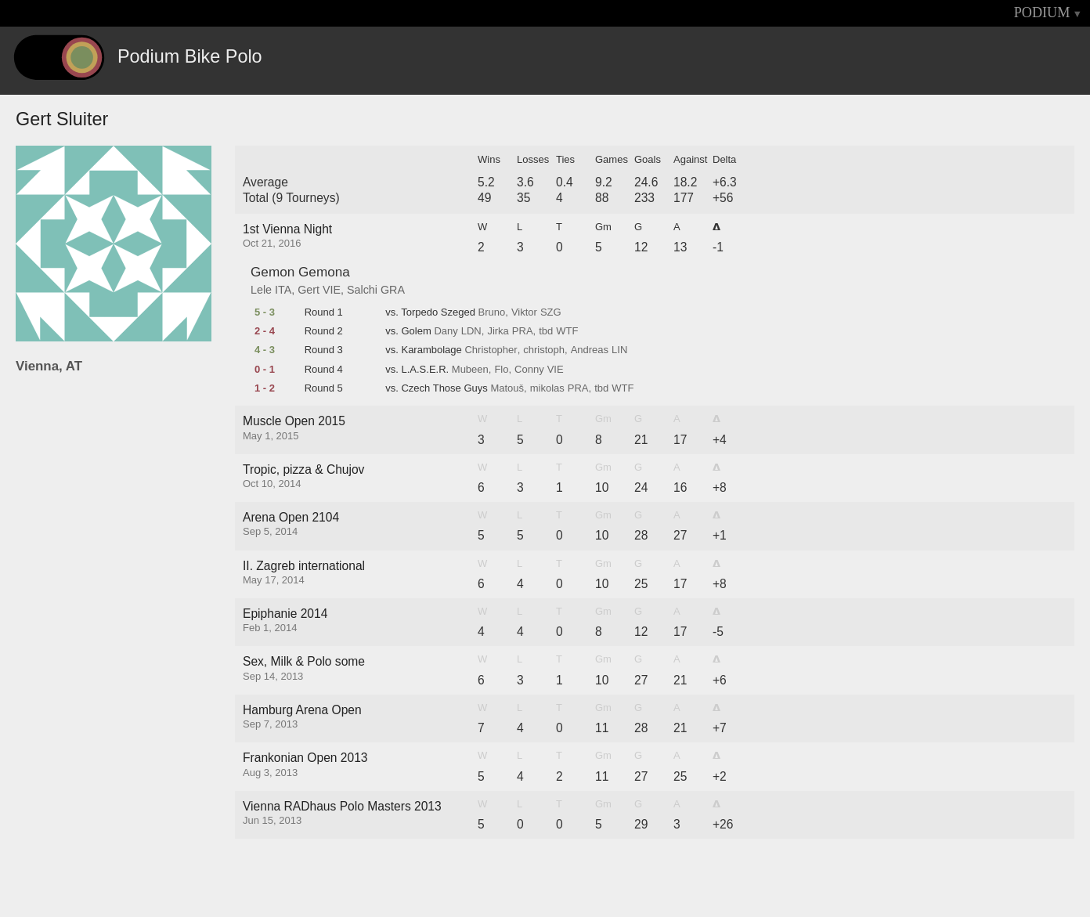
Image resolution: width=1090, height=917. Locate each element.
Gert (308, 289)
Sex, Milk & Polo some (304, 661)
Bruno (492, 312)
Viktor (524, 312)
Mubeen (470, 369)
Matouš (507, 388)
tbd (546, 331)
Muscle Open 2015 (294, 421)
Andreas (589, 350)
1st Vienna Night (287, 229)
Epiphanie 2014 (285, 613)
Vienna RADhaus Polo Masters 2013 (342, 806)
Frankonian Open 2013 (305, 757)
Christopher (490, 350)
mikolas (547, 388)
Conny (529, 369)
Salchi (362, 289)
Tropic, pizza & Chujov (303, 469)
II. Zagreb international (304, 565)
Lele (261, 289)
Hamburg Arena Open (302, 710)
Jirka (497, 331)
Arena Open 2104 (291, 517)
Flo (501, 369)
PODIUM (1042, 12)
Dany (445, 331)
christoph (544, 350)
